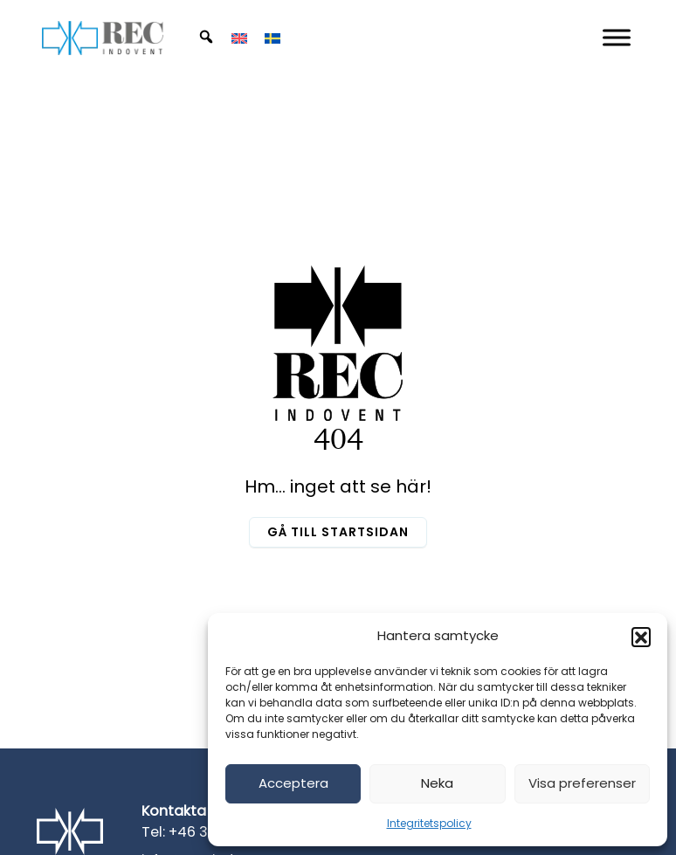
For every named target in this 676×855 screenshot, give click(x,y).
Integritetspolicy (429, 823)
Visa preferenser (582, 783)
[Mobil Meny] (617, 37)
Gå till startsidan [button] (338, 532)
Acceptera (293, 783)
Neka (437, 783)
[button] (641, 636)
